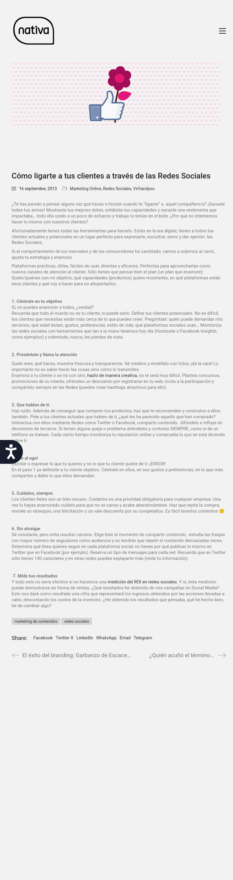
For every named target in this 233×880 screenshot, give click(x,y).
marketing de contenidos (36, 621)
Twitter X (64, 638)
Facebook (43, 638)
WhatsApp (106, 638)
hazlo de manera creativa (112, 375)
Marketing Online (85, 188)
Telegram (143, 638)
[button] (222, 31)
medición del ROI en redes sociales (142, 582)
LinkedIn (84, 638)
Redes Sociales (117, 188)
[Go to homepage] (34, 31)
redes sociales (76, 621)
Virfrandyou (143, 188)
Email (125, 638)
